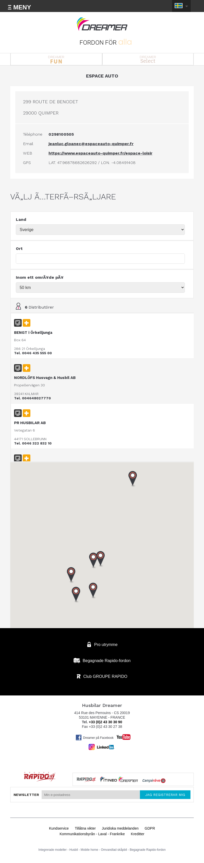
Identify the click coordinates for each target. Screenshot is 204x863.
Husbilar (102, 24)
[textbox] (100, 258)
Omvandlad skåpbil (114, 850)
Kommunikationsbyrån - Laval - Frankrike (92, 834)
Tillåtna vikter (85, 828)
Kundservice (59, 828)
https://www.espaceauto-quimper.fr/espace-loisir (100, 153)
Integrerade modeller (52, 850)
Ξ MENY (19, 7)
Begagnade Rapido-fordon (148, 850)
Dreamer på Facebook (94, 737)
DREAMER (56, 59)
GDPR (150, 828)
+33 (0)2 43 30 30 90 (105, 722)
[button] (76, 595)
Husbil (73, 850)
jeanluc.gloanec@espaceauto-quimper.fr (91, 143)
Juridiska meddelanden (120, 828)
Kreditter (138, 834)
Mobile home (89, 850)
